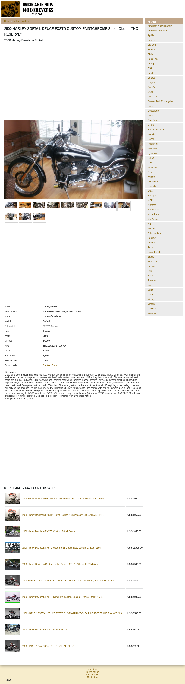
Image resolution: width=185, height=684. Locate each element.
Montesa (152, 205)
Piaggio (151, 242)
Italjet (150, 162)
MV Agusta (153, 219)
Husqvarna (153, 148)
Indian (151, 158)
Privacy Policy (93, 674)
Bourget (152, 63)
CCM (150, 92)
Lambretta (153, 181)
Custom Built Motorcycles (160, 101)
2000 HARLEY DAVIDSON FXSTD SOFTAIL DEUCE (49, 646)
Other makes (154, 233)
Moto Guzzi (153, 209)
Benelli (151, 40)
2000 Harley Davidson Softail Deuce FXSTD (44, 629)
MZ (149, 224)
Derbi (150, 106)
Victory (151, 299)
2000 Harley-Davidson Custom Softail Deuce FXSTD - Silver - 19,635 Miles (60, 564)
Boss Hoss (153, 59)
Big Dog (152, 45)
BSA (150, 68)
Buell (150, 73)
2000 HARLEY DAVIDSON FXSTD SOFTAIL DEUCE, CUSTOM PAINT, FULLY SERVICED (68, 580)
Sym (150, 271)
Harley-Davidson (21, 21)
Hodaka (151, 134)
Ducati (151, 115)
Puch (150, 247)
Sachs (151, 257)
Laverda (152, 186)
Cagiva (151, 82)
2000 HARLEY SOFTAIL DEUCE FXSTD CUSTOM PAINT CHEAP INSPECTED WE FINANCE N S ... (73, 613)
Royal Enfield (154, 252)
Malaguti (152, 195)
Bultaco (151, 78)
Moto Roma (153, 214)
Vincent (151, 304)
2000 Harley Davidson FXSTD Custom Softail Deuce (48, 531)
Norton (151, 228)
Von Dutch (153, 308)
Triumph (152, 280)
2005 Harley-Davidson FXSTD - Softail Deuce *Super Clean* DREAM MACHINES (63, 515)
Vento (151, 289)
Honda (151, 139)
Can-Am (152, 87)
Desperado (153, 110)
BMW (150, 54)
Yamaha (152, 313)
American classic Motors (160, 26)
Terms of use (92, 672)
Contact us (92, 677)
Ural (150, 285)
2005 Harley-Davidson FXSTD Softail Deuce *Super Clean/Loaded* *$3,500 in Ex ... (64, 498)
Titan (150, 275)
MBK (150, 200)
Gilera (151, 125)
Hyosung (152, 153)
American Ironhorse (158, 30)
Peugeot (152, 238)
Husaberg (153, 143)
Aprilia (151, 35)
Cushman (152, 96)
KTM (150, 172)
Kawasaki (152, 167)
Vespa (151, 294)
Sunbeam (152, 261)
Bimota (151, 49)
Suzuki (151, 266)
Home (7, 21)
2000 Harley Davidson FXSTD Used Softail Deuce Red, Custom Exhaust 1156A (62, 547)
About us (92, 669)
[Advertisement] (35, 81)
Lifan (150, 191)
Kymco (151, 176)
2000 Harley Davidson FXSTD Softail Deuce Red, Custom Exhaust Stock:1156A (62, 597)
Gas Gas (152, 120)
